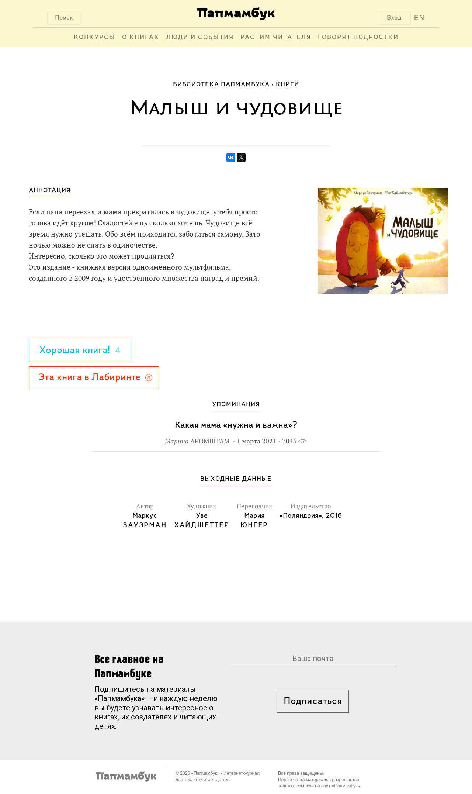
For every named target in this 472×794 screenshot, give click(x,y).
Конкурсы (94, 37)
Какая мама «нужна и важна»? (236, 425)
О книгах (140, 37)
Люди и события (200, 37)
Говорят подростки (358, 37)
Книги (287, 84)
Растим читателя (275, 37)
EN (419, 17)
